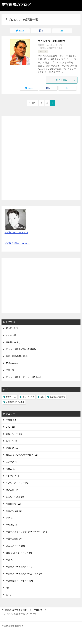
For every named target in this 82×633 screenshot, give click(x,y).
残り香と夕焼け (13, 342)
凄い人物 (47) (12, 490)
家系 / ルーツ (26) (14, 434)
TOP (16, 610)
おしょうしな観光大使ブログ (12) (22, 455)
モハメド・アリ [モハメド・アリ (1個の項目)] (28, 397)
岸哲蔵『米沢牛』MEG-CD (17, 243)
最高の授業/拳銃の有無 (16, 356)
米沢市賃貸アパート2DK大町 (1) (21, 580)
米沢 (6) (9, 559)
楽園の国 (10, 370)
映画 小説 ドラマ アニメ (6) (19, 552)
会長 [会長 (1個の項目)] (42, 397)
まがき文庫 (11, 335)
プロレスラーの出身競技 (51, 41)
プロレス (42, 52)
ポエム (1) (10, 469)
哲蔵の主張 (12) (13, 504)
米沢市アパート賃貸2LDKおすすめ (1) (24, 573)
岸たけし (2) (11, 524)
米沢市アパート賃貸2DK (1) (19, 566)
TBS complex (12, 363)
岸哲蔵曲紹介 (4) (14, 538)
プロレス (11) (12, 448)
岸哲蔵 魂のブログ (16, 4)
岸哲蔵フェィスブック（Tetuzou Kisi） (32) (26, 531)
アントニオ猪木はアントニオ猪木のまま (25, 377)
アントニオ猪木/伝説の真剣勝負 (21, 349)
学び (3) (9, 518)
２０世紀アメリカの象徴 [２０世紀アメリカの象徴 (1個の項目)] (15, 402)
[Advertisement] (27, 287)
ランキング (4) (12, 476)
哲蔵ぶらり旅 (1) (14, 511)
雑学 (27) (10, 587)
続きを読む (66, 80)
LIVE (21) (10, 427)
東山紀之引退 (12, 328)
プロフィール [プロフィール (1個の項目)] (11, 397)
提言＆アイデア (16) (15, 546)
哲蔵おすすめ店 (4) (15, 497)
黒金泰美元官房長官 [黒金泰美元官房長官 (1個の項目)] (57, 397)
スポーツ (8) (11, 441)
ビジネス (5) (11, 462)
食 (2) (8, 594)
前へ (33, 102)
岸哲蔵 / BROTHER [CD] (16, 232)
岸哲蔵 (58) (11, 420)
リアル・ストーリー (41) (17, 483)
